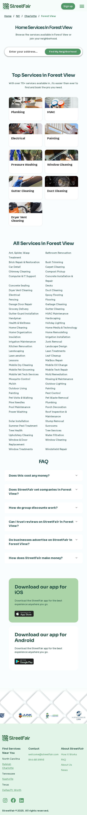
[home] (18, 6)
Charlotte (30, 16)
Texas (5, 784)
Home (8, 16)
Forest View (48, 16)
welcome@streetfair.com (43, 754)
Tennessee (8, 773)
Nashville (7, 779)
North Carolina (11, 758)
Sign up (68, 6)
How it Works (69, 754)
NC (18, 16)
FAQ (63, 759)
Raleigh (6, 764)
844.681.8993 (36, 759)
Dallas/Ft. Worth (11, 790)
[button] (82, 6)
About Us (66, 764)
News (64, 770)
